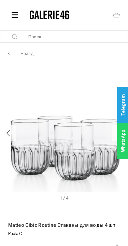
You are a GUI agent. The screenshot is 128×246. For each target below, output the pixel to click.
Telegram (123, 105)
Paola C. (15, 233)
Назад (26, 53)
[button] (8, 133)
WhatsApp (123, 141)
